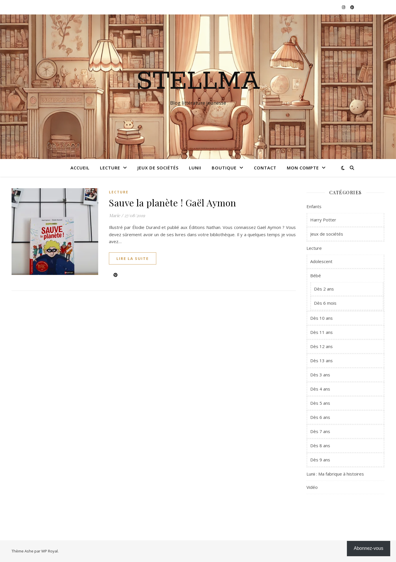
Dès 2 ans (324, 289)
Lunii (195, 168)
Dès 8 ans (320, 445)
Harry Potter (323, 220)
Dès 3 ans (320, 375)
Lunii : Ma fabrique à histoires (335, 474)
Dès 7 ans (320, 431)
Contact (265, 168)
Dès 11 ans (321, 332)
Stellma (198, 81)
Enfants (313, 206)
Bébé (315, 275)
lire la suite (132, 258)
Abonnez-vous (368, 548)
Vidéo (312, 487)
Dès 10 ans (321, 318)
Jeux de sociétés (158, 168)
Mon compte (303, 168)
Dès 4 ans (320, 389)
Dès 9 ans (320, 460)
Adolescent (321, 261)
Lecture (110, 168)
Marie (114, 215)
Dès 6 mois (325, 303)
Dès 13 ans (321, 360)
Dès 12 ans (321, 346)
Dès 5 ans (320, 403)
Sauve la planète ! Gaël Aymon (172, 202)
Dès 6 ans (320, 417)
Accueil (80, 168)
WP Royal (49, 551)
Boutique (224, 168)
